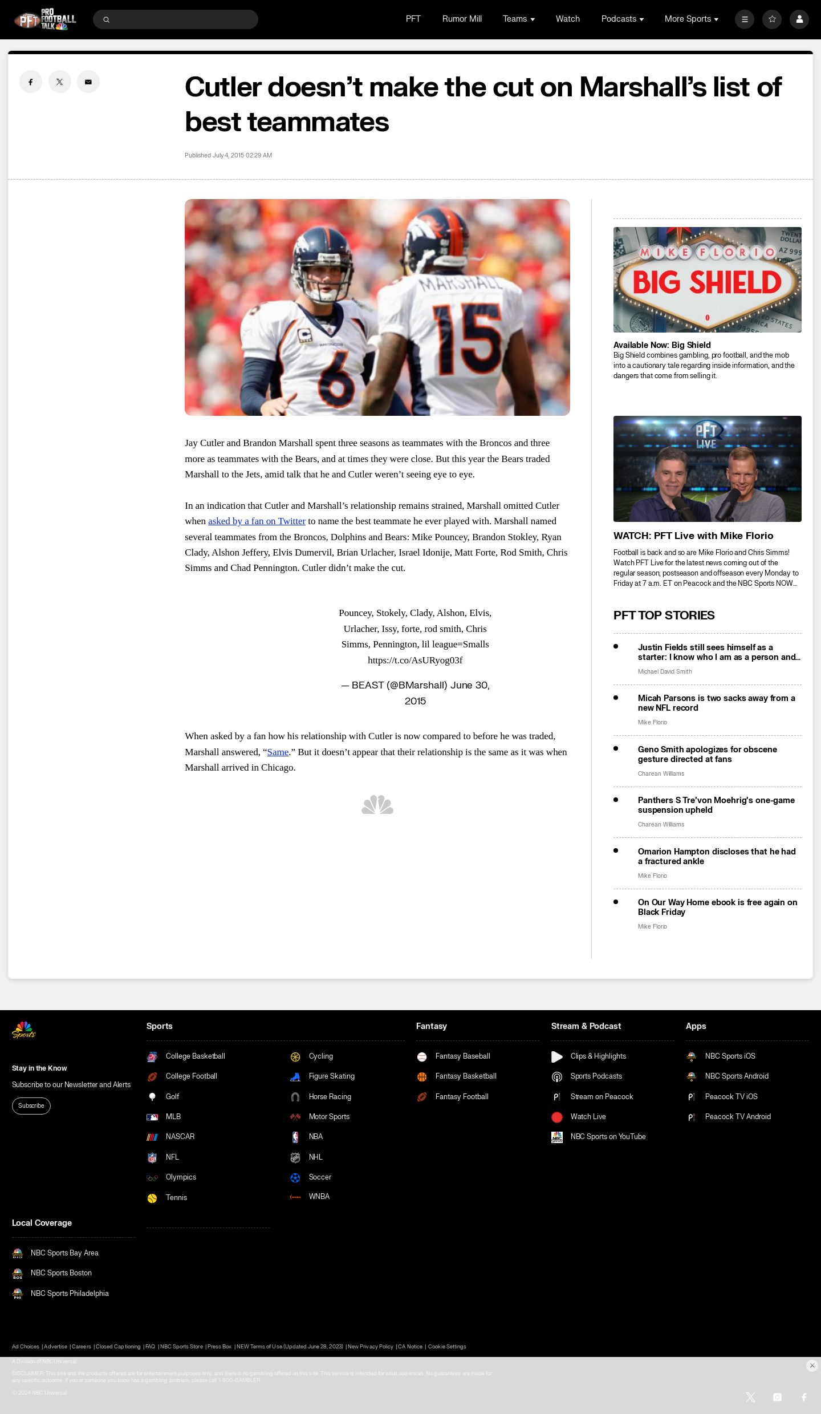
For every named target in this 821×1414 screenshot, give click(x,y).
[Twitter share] (59, 81)
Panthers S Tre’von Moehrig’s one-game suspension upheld (716, 805)
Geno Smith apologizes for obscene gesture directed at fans (707, 754)
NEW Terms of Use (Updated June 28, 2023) (290, 1346)
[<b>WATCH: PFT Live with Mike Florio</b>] (707, 468)
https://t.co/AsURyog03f (415, 660)
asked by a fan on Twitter (257, 521)
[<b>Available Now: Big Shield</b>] (707, 280)
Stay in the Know (39, 1068)
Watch (568, 19)
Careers (81, 1346)
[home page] (45, 19)
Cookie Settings (447, 1346)
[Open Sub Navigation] (533, 19)
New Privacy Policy (370, 1346)
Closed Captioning (118, 1346)
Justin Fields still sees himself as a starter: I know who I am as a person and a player (717, 652)
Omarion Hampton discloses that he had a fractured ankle (717, 856)
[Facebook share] (30, 81)
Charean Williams (661, 773)
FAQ (150, 1346)
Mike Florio (652, 722)
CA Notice (410, 1346)
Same (278, 752)
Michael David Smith (665, 671)
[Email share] (88, 81)
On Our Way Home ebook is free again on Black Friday (718, 907)
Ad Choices (25, 1346)
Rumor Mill (462, 19)
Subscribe (31, 1105)
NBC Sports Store (181, 1346)
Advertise (55, 1346)
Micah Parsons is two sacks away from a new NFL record (716, 703)
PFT (413, 19)
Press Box (219, 1346)
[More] (744, 19)
